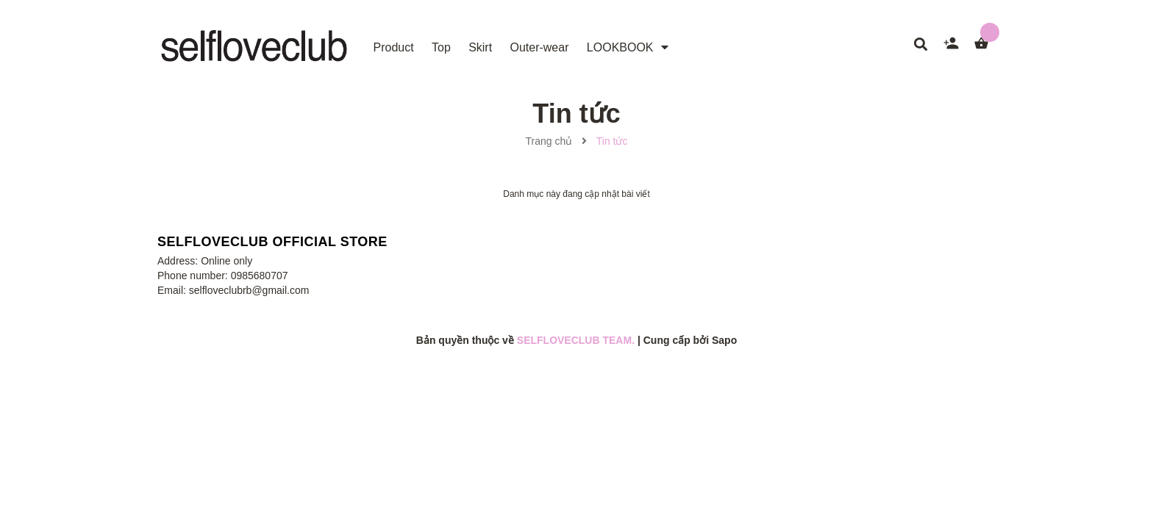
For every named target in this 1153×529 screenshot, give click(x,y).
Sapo (724, 340)
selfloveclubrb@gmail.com (249, 290)
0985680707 (259, 275)
